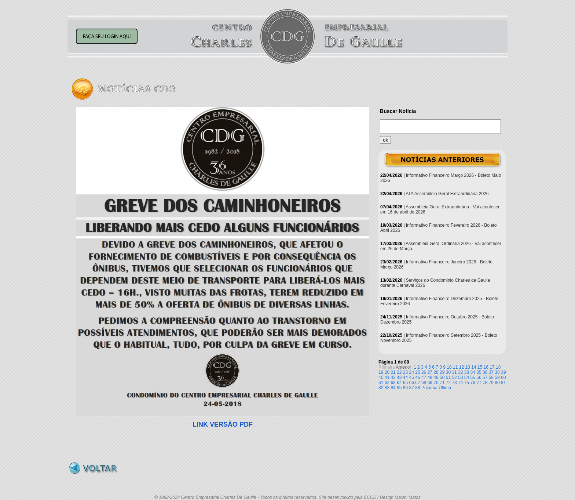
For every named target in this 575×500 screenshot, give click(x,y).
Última (445, 387)
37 (491, 372)
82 (380, 387)
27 (430, 372)
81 (503, 382)
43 (399, 377)
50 (442, 377)
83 (387, 387)
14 (473, 367)
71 (442, 382)
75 (466, 382)
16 (486, 367)
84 (393, 387)
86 (405, 387)
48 (430, 377)
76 (472, 382)
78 (485, 382)
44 (405, 377)
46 (417, 377)
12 (461, 367)
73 (454, 382)
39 (503, 372)
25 (417, 372)
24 (411, 372)
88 (417, 387)
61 (380, 382)
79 (491, 382)
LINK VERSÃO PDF (223, 424)
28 (435, 372)
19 (380, 372)
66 (411, 382)
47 (423, 377)
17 (492, 367)
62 (387, 382)
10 (449, 367)
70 (435, 382)
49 (435, 377)
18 (498, 367)
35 (478, 372)
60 (503, 377)
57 (485, 377)
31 (454, 372)
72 (448, 382)
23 (405, 372)
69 (430, 382)
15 (479, 367)
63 (393, 382)
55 (472, 377)
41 (387, 377)
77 (478, 382)
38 (497, 372)
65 (405, 382)
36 (485, 372)
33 (466, 372)
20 (387, 372)
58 (491, 377)
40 (380, 377)
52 (454, 377)
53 (460, 377)
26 (423, 372)
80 (497, 382)
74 (460, 382)
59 (497, 377)
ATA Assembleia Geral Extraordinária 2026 (447, 193)
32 (460, 372)
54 (466, 377)
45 (411, 377)
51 (448, 377)
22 (399, 372)
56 (478, 377)
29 (442, 372)
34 (472, 372)
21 (393, 372)
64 (399, 382)
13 (467, 367)
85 (399, 387)
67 (417, 382)
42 (393, 377)
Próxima (429, 387)
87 (411, 387)
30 (448, 372)
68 (423, 382)
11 (455, 367)
